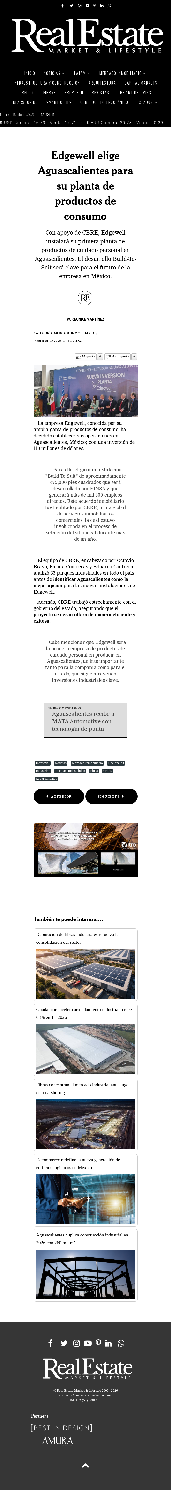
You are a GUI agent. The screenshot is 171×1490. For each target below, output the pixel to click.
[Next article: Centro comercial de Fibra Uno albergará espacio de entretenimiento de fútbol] (111, 796)
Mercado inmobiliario (74, 333)
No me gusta (120, 356)
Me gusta (88, 356)
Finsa (94, 771)
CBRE (107, 771)
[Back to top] (85, 1466)
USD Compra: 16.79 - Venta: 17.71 (38, 122)
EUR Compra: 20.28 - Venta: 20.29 (125, 122)
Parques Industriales (70, 771)
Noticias (61, 763)
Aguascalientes (46, 778)
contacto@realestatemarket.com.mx (85, 1395)
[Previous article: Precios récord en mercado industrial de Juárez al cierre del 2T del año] (59, 796)
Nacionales (116, 763)
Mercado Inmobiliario (87, 763)
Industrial (43, 763)
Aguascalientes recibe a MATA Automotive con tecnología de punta (83, 722)
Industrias (43, 771)
